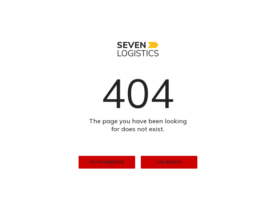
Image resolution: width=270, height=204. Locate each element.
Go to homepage (107, 162)
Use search (169, 162)
